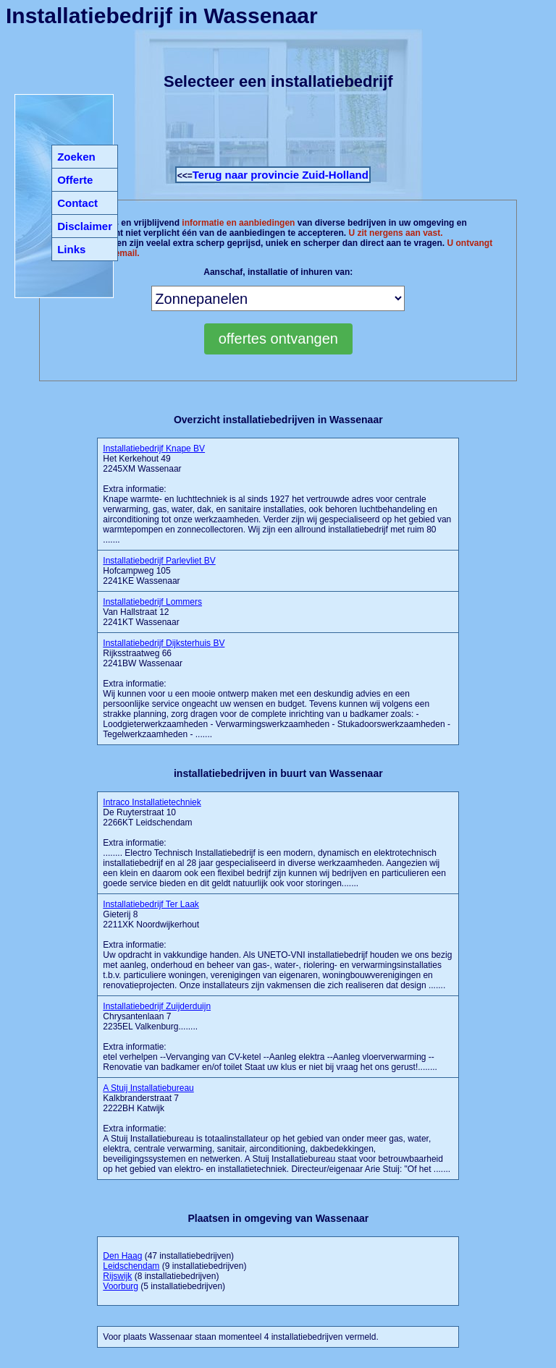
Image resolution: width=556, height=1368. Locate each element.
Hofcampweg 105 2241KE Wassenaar (159, 571)
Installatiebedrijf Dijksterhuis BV (163, 643)
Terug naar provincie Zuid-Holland (280, 175)
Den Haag (122, 1256)
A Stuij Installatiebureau (148, 1088)
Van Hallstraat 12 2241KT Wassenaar (152, 612)
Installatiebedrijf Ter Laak (151, 904)
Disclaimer (84, 226)
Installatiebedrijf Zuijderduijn (157, 1006)
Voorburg (120, 1286)
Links (71, 249)
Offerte (75, 180)
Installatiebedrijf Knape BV (154, 448)
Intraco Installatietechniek (152, 802)
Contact (77, 203)
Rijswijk (117, 1276)
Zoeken (76, 156)
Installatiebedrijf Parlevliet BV (159, 561)
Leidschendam (131, 1266)
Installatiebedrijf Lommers (152, 602)
